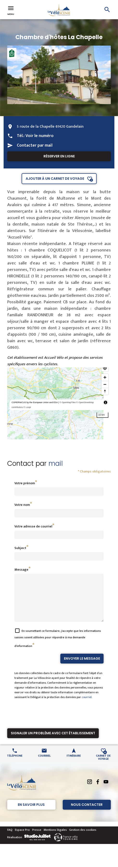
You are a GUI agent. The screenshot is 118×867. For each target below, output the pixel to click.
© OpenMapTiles (67, 402)
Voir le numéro (39, 135)
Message (21, 569)
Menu (10, 10)
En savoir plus (31, 813)
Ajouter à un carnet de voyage (55, 178)
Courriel (44, 764)
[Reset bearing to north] (104, 391)
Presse (36, 838)
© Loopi (27, 407)
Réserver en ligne (59, 156)
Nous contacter (87, 813)
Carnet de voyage (103, 765)
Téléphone (14, 764)
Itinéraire (74, 764)
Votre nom (22, 505)
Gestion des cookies (82, 838)
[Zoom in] (104, 377)
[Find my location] (104, 368)
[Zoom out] (104, 384)
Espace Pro (22, 838)
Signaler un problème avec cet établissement (53, 741)
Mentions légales (55, 838)
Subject (20, 548)
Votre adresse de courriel (33, 526)
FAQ (9, 838)
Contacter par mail (34, 145)
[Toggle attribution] (105, 402)
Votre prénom (24, 483)
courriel (87, 705)
